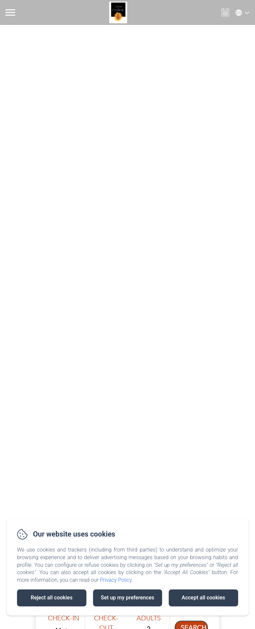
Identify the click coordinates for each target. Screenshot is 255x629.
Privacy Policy (116, 580)
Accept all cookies (203, 597)
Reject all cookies (52, 597)
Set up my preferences (127, 597)
